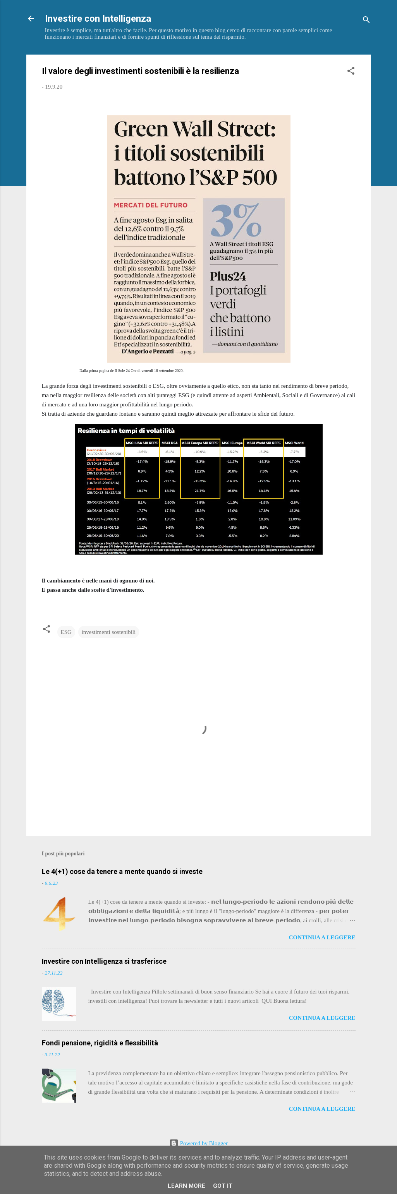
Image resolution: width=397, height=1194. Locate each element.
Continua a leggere (322, 937)
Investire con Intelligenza (98, 18)
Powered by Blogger (198, 1143)
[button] (351, 72)
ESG (66, 632)
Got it (222, 1185)
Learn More (186, 1185)
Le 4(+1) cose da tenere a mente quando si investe (122, 871)
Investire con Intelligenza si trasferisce (104, 961)
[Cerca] (366, 21)
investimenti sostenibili (109, 632)
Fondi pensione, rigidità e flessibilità (100, 1043)
